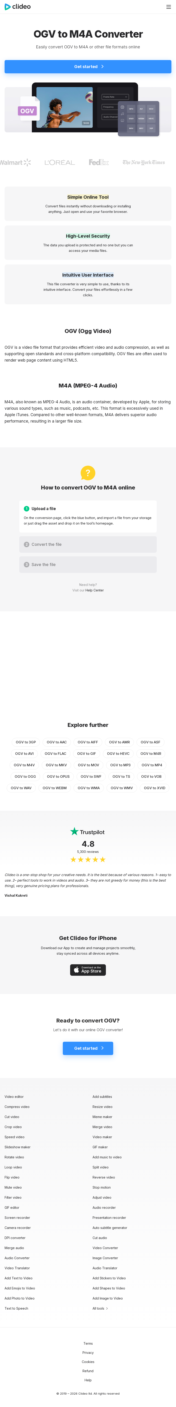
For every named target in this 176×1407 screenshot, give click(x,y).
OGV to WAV (21, 788)
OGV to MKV (56, 765)
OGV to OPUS (58, 776)
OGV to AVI (24, 753)
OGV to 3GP (26, 742)
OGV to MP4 (152, 765)
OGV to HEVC (118, 753)
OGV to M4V (24, 765)
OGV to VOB (151, 776)
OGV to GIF (86, 753)
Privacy (88, 1353)
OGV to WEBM (55, 788)
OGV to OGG (25, 776)
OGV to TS (121, 776)
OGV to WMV (122, 788)
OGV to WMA (89, 788)
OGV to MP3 (120, 765)
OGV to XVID (154, 788)
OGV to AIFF (88, 742)
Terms (88, 1343)
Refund (88, 1371)
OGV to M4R (150, 753)
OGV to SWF (91, 776)
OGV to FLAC (55, 753)
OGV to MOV (88, 765)
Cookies (88, 1362)
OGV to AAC (57, 742)
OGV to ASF (150, 742)
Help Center (94, 590)
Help (88, 1380)
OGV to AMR (119, 742)
